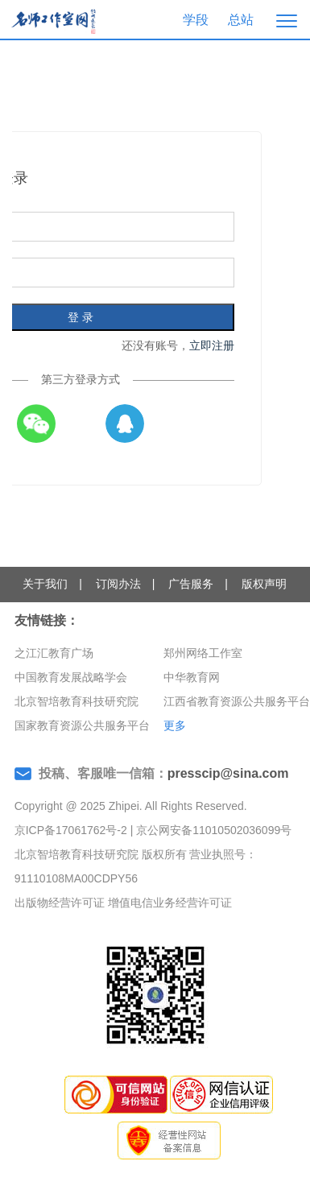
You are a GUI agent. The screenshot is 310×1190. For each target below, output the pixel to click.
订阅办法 (118, 583)
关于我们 (45, 583)
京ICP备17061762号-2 (70, 830)
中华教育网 (191, 677)
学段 (196, 20)
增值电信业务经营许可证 (170, 902)
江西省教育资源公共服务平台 (236, 701)
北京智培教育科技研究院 (76, 701)
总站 (241, 20)
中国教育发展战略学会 (70, 677)
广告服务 (190, 583)
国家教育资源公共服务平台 (82, 725)
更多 (174, 725)
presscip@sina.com (228, 773)
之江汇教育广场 (53, 653)
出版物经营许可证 (59, 902)
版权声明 (264, 583)
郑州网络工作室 (202, 653)
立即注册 (211, 345)
